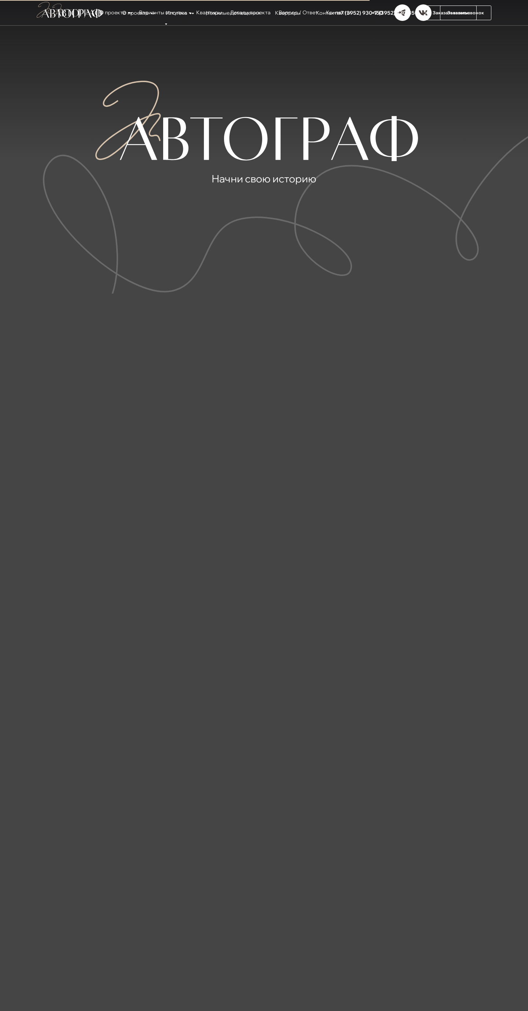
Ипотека (176, 13)
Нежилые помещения (233, 13)
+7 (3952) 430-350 (394, 13)
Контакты (328, 13)
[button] (451, 13)
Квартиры (288, 13)
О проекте (135, 13)
